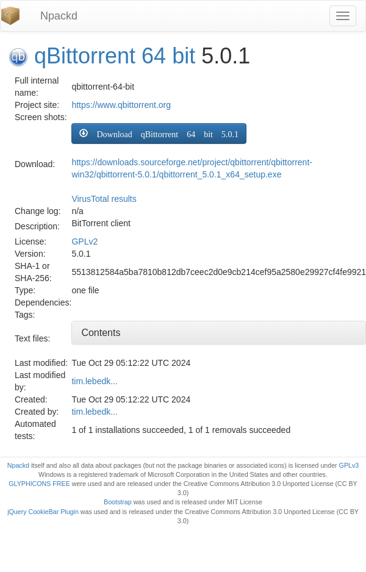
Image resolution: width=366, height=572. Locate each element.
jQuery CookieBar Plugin (43, 511)
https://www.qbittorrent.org (121, 105)
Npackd (58, 16)
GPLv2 (84, 241)
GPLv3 (349, 465)
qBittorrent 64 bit (114, 55)
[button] (158, 133)
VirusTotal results (103, 199)
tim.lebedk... (94, 381)
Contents (100, 332)
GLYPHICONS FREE (39, 483)
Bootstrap (118, 502)
